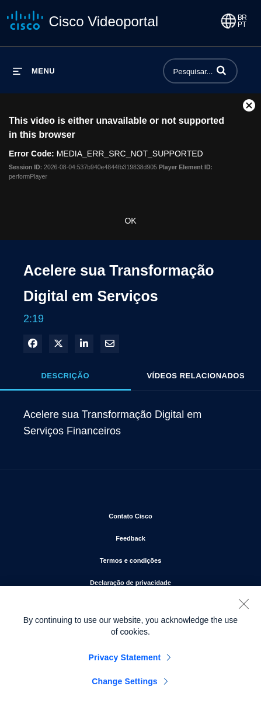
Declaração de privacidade (166, 580)
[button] (221, 70)
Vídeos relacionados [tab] (196, 375)
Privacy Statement (125, 661)
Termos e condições (169, 558)
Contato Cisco (169, 514)
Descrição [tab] (65, 375)
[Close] (243, 608)
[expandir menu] (33, 71)
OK (130, 220)
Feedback (169, 536)
